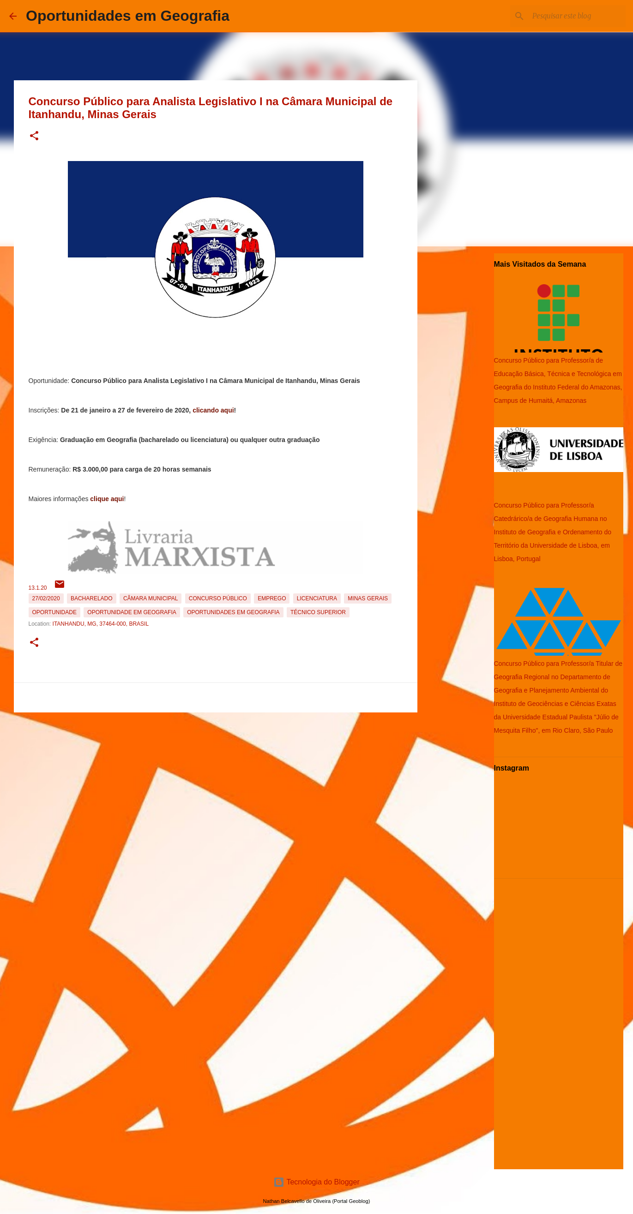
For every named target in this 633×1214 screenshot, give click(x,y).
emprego (272, 598)
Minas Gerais (368, 598)
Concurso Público (218, 598)
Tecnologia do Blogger (316, 1182)
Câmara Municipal (150, 598)
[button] (34, 136)
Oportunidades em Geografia (127, 15)
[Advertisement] (215, 780)
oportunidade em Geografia (131, 612)
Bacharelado (92, 598)
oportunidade (54, 612)
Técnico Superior (318, 612)
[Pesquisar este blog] (577, 16)
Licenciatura (317, 598)
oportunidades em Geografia (233, 612)
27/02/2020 (46, 598)
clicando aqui (213, 410)
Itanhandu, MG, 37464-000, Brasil (101, 624)
